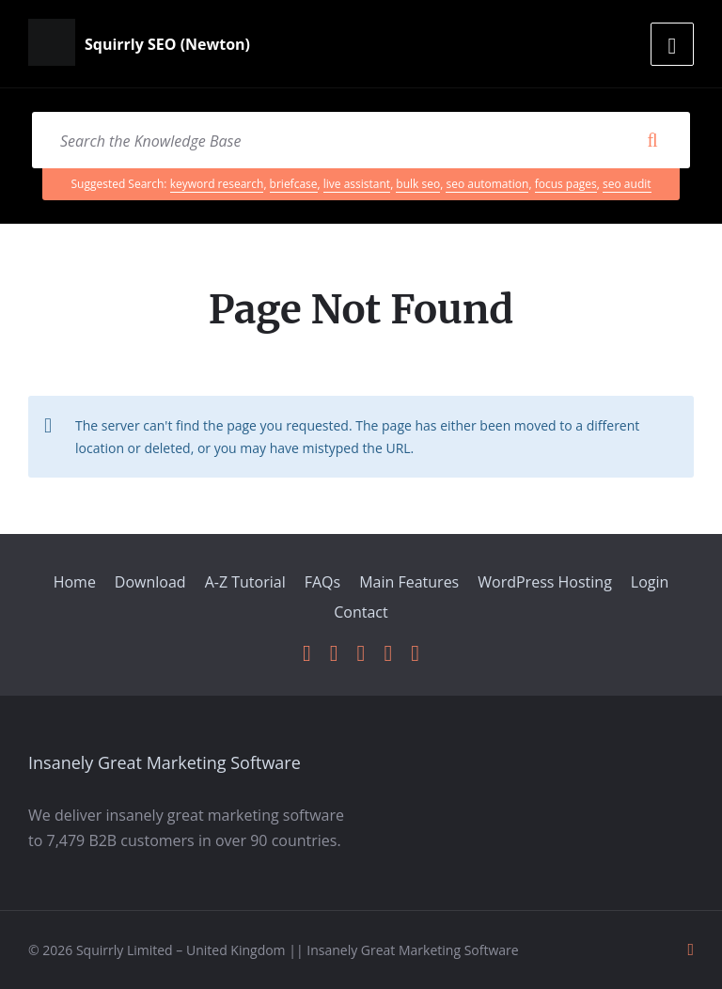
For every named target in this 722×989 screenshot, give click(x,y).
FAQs (322, 582)
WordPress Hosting (545, 582)
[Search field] (361, 140)
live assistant (356, 184)
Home (75, 582)
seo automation (487, 184)
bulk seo (418, 184)
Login (650, 582)
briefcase (294, 184)
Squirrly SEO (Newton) (167, 44)
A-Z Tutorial (245, 582)
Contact (360, 612)
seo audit (627, 184)
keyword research (217, 184)
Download (150, 582)
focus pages (566, 184)
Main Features (409, 582)
